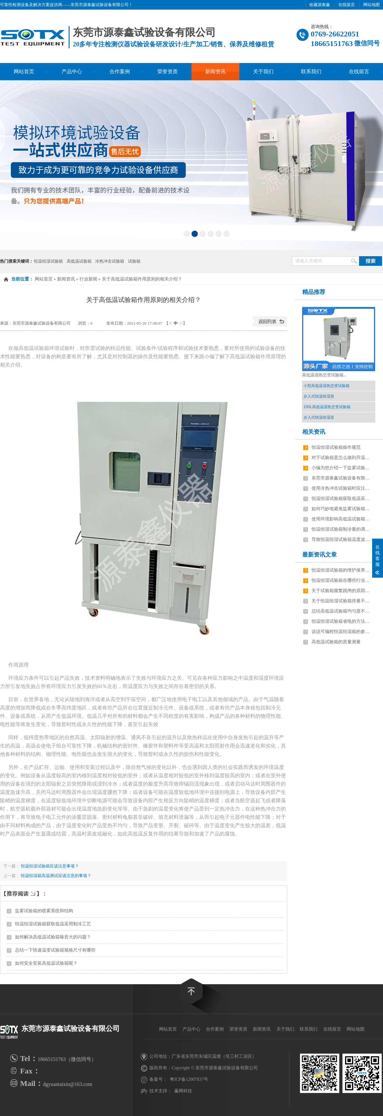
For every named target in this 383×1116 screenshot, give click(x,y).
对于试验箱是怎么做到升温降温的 (342, 457)
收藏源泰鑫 (319, 4)
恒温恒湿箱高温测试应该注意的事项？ (56, 875)
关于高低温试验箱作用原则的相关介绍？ (142, 279)
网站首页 (24, 71)
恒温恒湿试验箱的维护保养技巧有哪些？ (342, 570)
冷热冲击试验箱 (109, 261)
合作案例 (119, 71)
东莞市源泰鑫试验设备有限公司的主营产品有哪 (342, 478)
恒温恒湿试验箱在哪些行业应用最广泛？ (342, 580)
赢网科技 (183, 1090)
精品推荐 (313, 292)
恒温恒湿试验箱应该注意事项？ (49, 866)
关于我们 (263, 71)
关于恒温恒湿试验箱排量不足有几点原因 (342, 600)
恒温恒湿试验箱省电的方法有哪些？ (342, 621)
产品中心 (72, 71)
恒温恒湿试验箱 (48, 261)
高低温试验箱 (79, 261)
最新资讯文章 (319, 554)
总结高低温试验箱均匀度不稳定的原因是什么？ (342, 611)
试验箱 (134, 261)
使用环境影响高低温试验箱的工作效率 (342, 519)
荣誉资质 (167, 71)
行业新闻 (88, 279)
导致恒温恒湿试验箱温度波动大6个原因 (342, 539)
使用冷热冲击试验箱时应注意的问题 (342, 488)
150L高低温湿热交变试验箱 (327, 407)
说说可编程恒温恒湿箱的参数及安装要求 (342, 631)
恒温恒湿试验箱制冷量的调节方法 (342, 529)
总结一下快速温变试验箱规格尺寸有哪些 (55, 950)
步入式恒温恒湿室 (319, 396)
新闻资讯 (215, 71)
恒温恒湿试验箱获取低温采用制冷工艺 (53, 924)
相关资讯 (313, 432)
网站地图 (371, 4)
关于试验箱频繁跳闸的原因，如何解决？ (342, 590)
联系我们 (311, 71)
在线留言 (346, 4)
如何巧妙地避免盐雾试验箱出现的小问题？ (342, 508)
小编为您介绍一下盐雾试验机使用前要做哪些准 (342, 467)
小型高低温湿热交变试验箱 (326, 386)
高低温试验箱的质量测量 (336, 641)
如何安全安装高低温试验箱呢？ (46, 963)
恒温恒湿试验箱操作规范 (336, 447)
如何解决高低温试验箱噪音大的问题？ (53, 937)
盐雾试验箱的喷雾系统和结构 (44, 910)
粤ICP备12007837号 (189, 1079)
